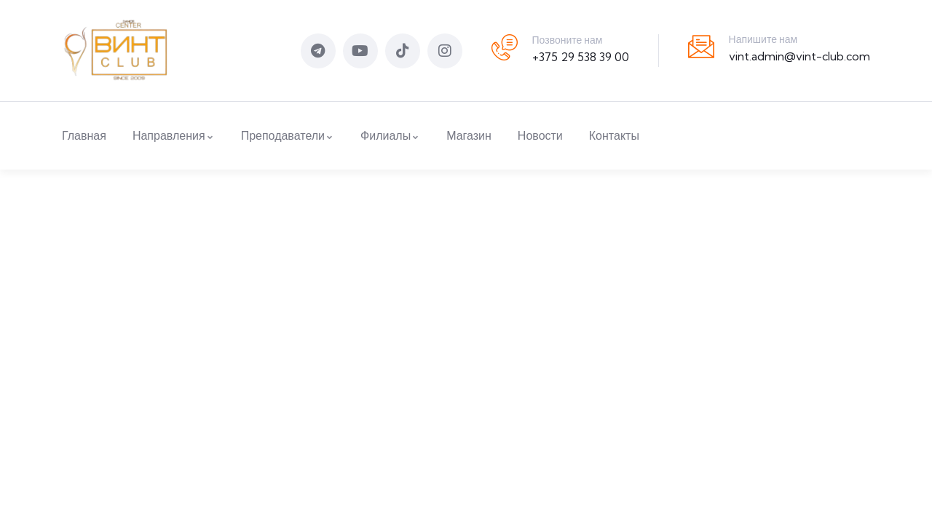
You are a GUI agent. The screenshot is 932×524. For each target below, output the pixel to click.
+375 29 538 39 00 (580, 56)
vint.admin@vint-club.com (799, 56)
